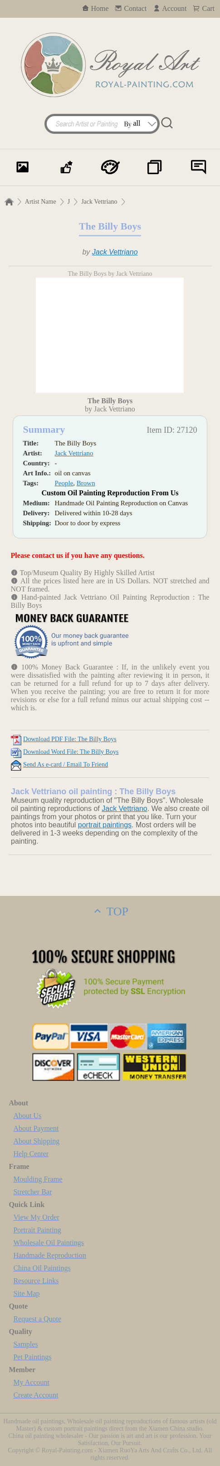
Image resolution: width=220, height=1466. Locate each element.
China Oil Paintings (41, 1268)
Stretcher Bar (32, 1192)
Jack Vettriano (99, 201)
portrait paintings (105, 825)
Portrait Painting (37, 1230)
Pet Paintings (32, 1357)
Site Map (26, 1293)
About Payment (36, 1128)
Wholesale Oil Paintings (48, 1242)
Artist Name (40, 201)
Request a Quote (37, 1319)
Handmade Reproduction (49, 1255)
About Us (27, 1115)
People (63, 483)
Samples (25, 1344)
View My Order (36, 1217)
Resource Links (36, 1281)
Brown (86, 483)
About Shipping (36, 1141)
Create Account (35, 1395)
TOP (110, 911)
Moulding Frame (37, 1179)
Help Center (31, 1154)
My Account (31, 1382)
